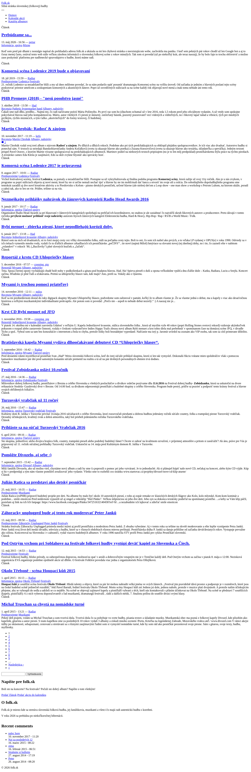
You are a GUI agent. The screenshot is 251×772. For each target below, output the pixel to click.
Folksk (5, 2)
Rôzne (26, 45)
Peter (11, 758)
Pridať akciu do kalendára (31, 694)
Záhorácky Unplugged (31, 523)
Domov (12, 15)
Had (34, 105)
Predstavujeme (9, 81)
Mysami (16, 267)
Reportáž (6, 267)
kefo (38, 136)
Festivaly (35, 81)
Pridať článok (9, 694)
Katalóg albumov (18, 21)
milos (39, 291)
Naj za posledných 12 (20, 739)
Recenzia (6, 108)
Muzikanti (24, 492)
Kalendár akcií (16, 18)
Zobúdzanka (30, 380)
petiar (32, 42)
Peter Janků (50, 523)
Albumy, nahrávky (53, 108)
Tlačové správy (31, 209)
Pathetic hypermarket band (27, 108)
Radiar (31, 78)
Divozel (27, 465)
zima (11, 745)
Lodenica (23, 81)
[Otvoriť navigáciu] (2, 10)
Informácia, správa (11, 45)
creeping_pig (41, 264)
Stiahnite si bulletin (19, 752)
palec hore (14, 733)
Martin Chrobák (21, 139)
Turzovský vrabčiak (34, 410)
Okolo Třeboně (31, 581)
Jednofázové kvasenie (24, 237)
